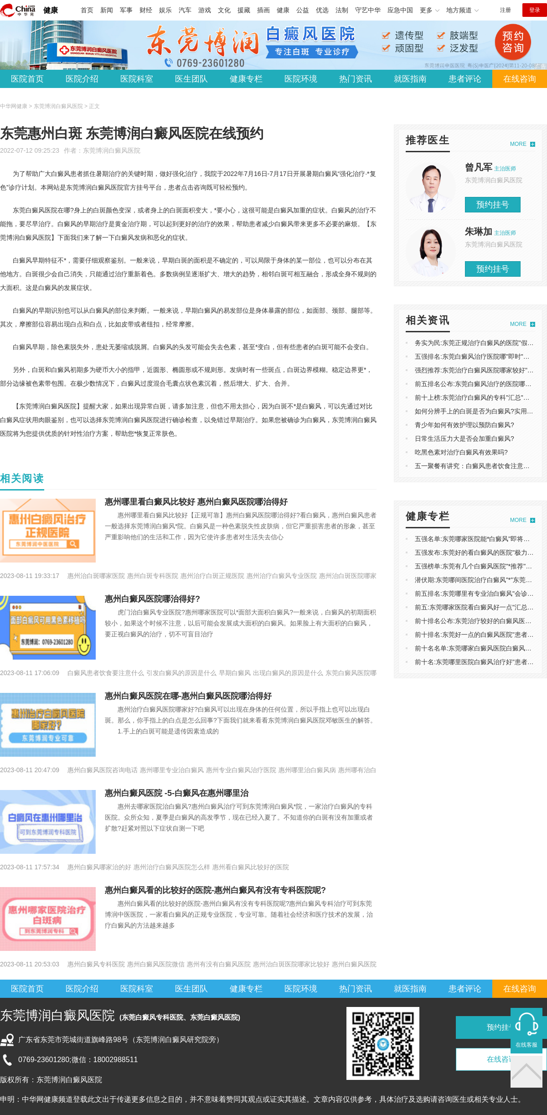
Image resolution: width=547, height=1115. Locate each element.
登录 (534, 10)
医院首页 (27, 78)
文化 (224, 10)
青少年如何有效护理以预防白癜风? (464, 424)
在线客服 (526, 1045)
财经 (145, 10)
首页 (87, 10)
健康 (50, 10)
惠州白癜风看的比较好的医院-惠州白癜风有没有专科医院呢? (215, 890)
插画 (263, 10)
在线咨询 (519, 78)
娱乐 (165, 10)
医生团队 (191, 78)
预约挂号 (492, 204)
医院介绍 (82, 78)
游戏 (204, 10)
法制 (341, 10)
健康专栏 (246, 78)
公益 (302, 10)
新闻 (106, 10)
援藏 (243, 10)
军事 (126, 10)
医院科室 (136, 78)
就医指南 (410, 78)
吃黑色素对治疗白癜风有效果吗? (461, 452)
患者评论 (465, 78)
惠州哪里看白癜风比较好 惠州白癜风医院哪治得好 (196, 501)
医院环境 (300, 78)
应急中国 (400, 10)
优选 (322, 10)
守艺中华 (368, 10)
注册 (505, 10)
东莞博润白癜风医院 (111, 150)
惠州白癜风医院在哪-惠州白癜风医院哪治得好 (188, 696)
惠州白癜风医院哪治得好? (152, 599)
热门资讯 (355, 78)
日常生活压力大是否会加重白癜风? (464, 438)
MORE (518, 144)
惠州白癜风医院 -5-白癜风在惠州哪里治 (176, 793)
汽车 (185, 10)
